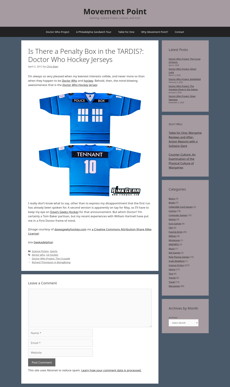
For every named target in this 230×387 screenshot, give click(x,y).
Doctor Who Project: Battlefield (185, 79)
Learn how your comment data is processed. (111, 370)
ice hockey (52, 254)
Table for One (126, 32)
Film (171, 227)
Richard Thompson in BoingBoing (51, 262)
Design (172, 219)
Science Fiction (40, 251)
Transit (172, 277)
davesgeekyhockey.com (70, 229)
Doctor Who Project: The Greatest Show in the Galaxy (183, 88)
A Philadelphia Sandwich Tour (93, 32)
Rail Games (174, 252)
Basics (172, 198)
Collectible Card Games (181, 206)
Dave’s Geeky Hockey (64, 212)
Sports (54, 251)
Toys (171, 273)
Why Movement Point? (154, 32)
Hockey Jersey (80, 85)
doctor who (38, 254)
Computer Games (178, 215)
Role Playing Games (179, 256)
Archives (173, 317)
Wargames (174, 286)
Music (172, 248)
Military (173, 236)
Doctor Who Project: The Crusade (51, 258)
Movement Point (115, 11)
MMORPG (174, 244)
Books (172, 202)
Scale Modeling (176, 261)
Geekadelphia (43, 242)
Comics (172, 210)
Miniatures (174, 240)
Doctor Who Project (57, 32)
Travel (172, 281)
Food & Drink (175, 231)
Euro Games (175, 223)
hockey (88, 81)
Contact (179, 32)
